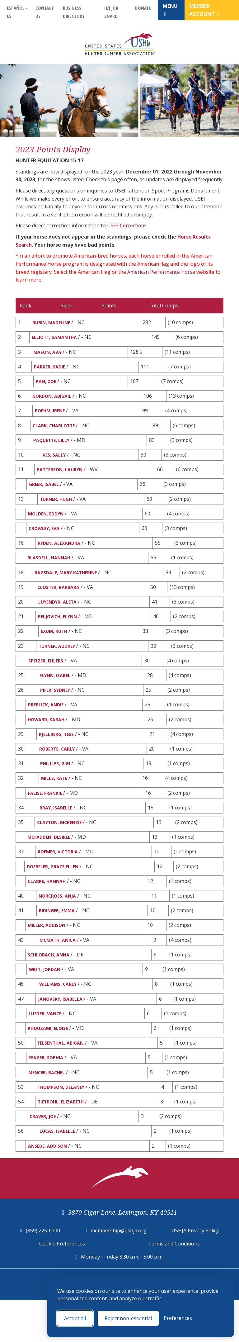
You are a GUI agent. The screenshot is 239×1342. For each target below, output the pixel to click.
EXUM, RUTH (55, 647)
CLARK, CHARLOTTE (56, 430)
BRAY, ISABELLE (57, 832)
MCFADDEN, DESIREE (51, 863)
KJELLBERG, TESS (57, 755)
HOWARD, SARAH (48, 739)
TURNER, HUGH (57, 508)
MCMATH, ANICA (59, 971)
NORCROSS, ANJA (59, 925)
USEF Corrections (127, 225)
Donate (143, 8)
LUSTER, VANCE (47, 1048)
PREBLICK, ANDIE (48, 724)
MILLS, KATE (55, 801)
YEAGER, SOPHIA (48, 1095)
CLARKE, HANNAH (49, 909)
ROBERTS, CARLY (58, 770)
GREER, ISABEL (45, 492)
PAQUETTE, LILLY (53, 446)
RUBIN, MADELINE (53, 322)
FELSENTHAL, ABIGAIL (62, 1079)
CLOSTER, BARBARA (60, 600)
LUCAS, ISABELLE (59, 1172)
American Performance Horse (161, 271)
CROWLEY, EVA (45, 538)
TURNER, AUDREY (59, 662)
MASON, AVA (48, 353)
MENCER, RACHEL (49, 1110)
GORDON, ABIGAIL (54, 399)
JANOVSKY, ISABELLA (62, 1033)
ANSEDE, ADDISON (49, 1187)
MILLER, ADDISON (48, 955)
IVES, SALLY (54, 461)
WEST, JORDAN (46, 1002)
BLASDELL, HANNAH (51, 570)
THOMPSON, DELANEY (63, 1125)
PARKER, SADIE (50, 369)
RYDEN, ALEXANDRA (60, 554)
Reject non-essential (128, 1318)
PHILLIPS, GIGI (57, 786)
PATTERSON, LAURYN (62, 477)
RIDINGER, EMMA (58, 940)
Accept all (75, 1318)
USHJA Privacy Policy (195, 1272)
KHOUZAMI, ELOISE (50, 1064)
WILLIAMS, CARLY (59, 1017)
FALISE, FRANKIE (47, 816)
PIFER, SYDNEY (56, 708)
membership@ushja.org (119, 1272)
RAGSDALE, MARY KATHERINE (69, 585)
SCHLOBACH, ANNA (51, 987)
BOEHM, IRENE (51, 415)
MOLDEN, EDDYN (48, 523)
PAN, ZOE (46, 384)
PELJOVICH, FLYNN (59, 631)
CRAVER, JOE (44, 1156)
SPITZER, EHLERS (48, 678)
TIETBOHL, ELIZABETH (63, 1141)
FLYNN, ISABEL (56, 693)
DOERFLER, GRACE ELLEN (55, 894)
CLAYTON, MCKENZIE (62, 847)
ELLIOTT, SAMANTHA (57, 338)
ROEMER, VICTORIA (60, 878)
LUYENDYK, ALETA (59, 616)
